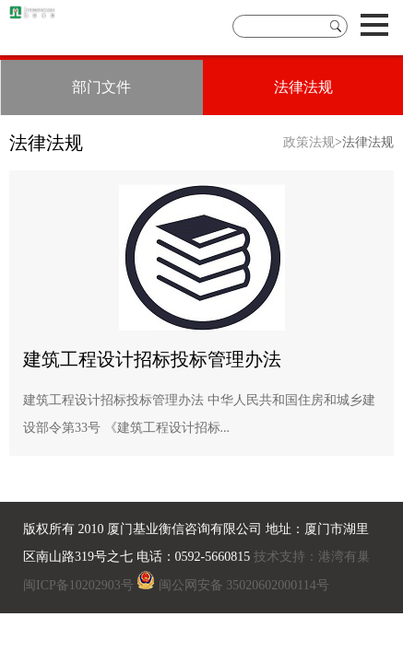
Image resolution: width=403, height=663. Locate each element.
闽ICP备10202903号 (78, 585)
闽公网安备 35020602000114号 (244, 585)
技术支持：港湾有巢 (310, 557)
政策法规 (309, 142)
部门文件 (101, 87)
